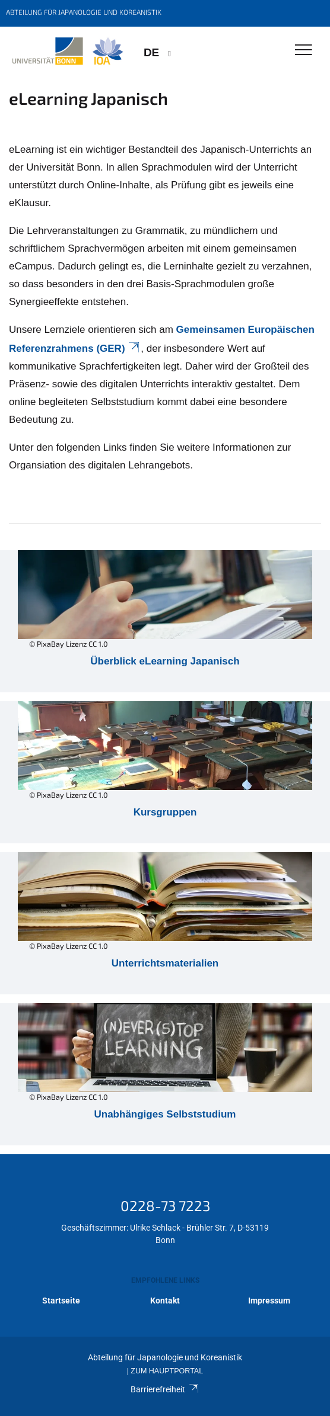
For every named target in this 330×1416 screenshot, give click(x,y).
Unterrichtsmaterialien (165, 963)
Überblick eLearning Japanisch (164, 661)
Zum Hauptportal (167, 1371)
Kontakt (165, 1300)
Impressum (269, 1300)
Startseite (61, 1300)
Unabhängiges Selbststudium (165, 1114)
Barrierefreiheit (165, 1389)
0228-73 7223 (165, 1205)
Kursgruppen (165, 812)
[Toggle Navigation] (303, 50)
